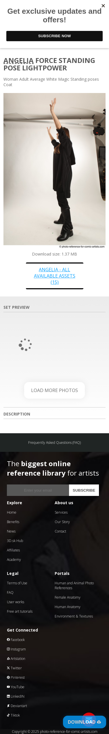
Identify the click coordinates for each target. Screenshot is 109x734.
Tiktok (13, 715)
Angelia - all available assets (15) (54, 275)
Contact (60, 531)
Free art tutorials (19, 611)
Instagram (16, 649)
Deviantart (17, 705)
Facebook (16, 639)
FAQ (10, 592)
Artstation (16, 658)
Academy (14, 559)
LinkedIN (15, 696)
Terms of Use (17, 583)
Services (61, 512)
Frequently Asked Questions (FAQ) (54, 442)
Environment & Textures (74, 616)
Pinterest (16, 677)
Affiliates (13, 550)
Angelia (18, 60)
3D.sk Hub (15, 540)
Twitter (14, 668)
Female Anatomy (68, 597)
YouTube (15, 686)
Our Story (62, 521)
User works (15, 602)
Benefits (13, 521)
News (11, 531)
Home (11, 512)
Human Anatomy (68, 606)
